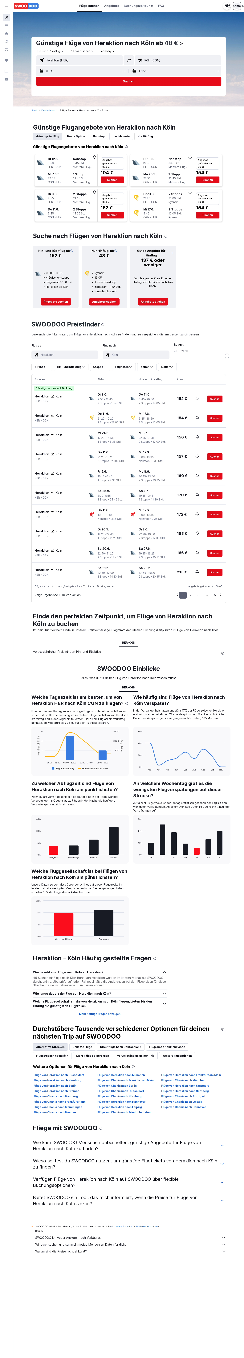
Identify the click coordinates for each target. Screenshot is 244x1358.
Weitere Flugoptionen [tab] (177, 1055)
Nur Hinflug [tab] (145, 136)
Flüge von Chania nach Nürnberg (119, 1096)
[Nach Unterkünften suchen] (6, 25)
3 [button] (198, 595)
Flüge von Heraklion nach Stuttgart (185, 1085)
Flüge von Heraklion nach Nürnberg (185, 1091)
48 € (171, 43)
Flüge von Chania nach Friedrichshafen (124, 1112)
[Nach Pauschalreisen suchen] (6, 41)
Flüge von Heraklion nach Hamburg (57, 1080)
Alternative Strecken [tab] (50, 1047)
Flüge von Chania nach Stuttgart (183, 1096)
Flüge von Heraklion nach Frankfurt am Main (191, 1075)
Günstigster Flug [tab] (47, 136)
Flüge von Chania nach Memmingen (58, 1107)
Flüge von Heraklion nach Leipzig (119, 1107)
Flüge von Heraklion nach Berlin (55, 1085)
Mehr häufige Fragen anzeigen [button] (99, 1013)
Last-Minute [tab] (121, 136)
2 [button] (190, 595)
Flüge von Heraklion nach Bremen (56, 1091)
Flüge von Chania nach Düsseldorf (120, 1091)
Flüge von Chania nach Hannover (183, 1107)
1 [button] (183, 595)
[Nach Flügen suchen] (6, 17)
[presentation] (181, 43)
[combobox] (51, 51)
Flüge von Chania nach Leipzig (181, 1101)
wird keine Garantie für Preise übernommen (135, 1226)
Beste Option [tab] (76, 136)
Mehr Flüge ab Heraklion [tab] (92, 1055)
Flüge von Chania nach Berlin (117, 1085)
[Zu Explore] (6, 49)
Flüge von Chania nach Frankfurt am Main (125, 1080)
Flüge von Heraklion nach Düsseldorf (59, 1075)
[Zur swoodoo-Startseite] (26, 6)
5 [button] (215, 595)
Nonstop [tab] (99, 136)
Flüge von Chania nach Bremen (55, 1112)
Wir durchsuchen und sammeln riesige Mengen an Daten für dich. (130, 1244)
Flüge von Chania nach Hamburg (56, 1096)
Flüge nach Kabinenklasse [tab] (167, 1047)
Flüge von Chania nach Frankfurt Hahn (60, 1101)
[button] (6, 6)
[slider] (227, 356)
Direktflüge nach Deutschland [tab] (120, 1047)
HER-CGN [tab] (128, 642)
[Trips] (6, 60)
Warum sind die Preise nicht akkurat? (130, 1251)
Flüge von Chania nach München (183, 1080)
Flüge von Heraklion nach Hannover (121, 1101)
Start (34, 110)
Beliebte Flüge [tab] (82, 1047)
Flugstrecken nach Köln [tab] (52, 1055)
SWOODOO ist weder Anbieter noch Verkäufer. (130, 1237)
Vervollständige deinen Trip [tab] (135, 1055)
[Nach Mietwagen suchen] (6, 33)
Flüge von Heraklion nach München (121, 1075)
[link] (56, 301)
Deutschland (48, 110)
